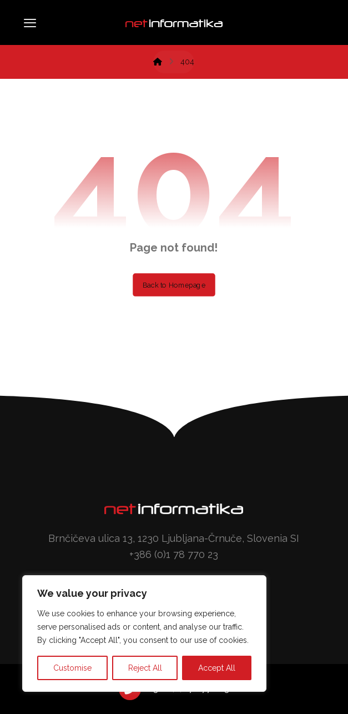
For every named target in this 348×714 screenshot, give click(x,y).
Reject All (145, 667)
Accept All (216, 667)
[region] (144, 633)
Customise (72, 667)
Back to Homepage (174, 285)
